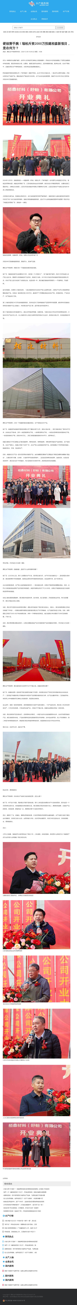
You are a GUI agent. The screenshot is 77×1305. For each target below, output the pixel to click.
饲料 (12, 32)
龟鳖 (65, 32)
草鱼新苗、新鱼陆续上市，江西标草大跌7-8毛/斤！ (20, 1232)
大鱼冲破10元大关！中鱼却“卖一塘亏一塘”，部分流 (20, 1221)
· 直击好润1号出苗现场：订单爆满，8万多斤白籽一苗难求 (20, 1208)
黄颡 (44, 32)
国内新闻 (44, 11)
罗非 (37, 37)
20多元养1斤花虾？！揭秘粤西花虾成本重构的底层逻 (20, 1241)
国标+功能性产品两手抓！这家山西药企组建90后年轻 (20, 1271)
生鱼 (69, 32)
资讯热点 (12, 11)
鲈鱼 (34, 32)
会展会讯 (34, 11)
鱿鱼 (4, 32)
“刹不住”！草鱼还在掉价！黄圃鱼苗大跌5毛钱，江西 (20, 1224)
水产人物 (23, 11)
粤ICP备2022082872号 (28, 1295)
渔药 (9, 32)
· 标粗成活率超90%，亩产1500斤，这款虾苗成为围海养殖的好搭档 (23, 1201)
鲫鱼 (26, 32)
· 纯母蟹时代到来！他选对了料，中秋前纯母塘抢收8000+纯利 (22, 1211)
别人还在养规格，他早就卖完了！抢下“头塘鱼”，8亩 (20, 1252)
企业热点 (34, 19)
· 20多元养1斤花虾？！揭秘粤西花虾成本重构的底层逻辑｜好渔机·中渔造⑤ (26, 1189)
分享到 (5, 1178)
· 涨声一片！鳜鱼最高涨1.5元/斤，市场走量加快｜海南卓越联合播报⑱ (24, 1192)
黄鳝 (47, 32)
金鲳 (37, 32)
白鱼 (20, 32)
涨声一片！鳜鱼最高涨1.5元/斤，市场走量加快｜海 (20, 1245)
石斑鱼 (31, 32)
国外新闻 (55, 11)
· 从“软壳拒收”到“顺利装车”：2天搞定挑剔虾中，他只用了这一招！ (23, 1205)
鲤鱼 (23, 32)
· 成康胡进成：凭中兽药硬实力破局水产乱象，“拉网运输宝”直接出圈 (24, 1195)
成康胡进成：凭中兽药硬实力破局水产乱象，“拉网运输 (21, 1249)
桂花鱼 (17, 32)
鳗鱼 (53, 32)
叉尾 (40, 32)
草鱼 (72, 32)
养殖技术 (44, 19)
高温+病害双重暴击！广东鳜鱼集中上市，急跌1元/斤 (20, 1228)
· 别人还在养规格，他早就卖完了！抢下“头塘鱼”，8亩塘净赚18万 (23, 1198)
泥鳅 (50, 32)
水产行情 (66, 11)
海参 (62, 32)
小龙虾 (57, 32)
